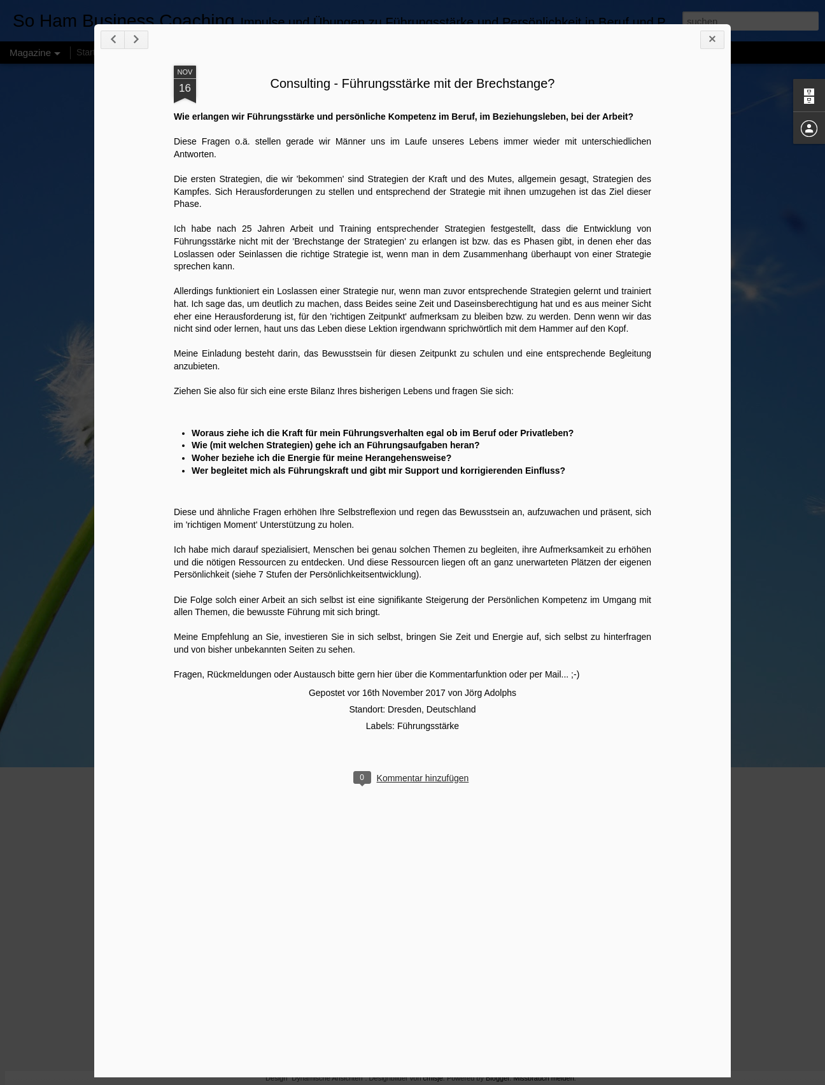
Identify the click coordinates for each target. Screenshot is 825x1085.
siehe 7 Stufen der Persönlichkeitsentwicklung (325, 574)
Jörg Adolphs (490, 693)
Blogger (497, 1078)
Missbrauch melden (543, 1078)
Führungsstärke (428, 726)
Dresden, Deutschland (432, 709)
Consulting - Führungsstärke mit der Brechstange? (413, 83)
